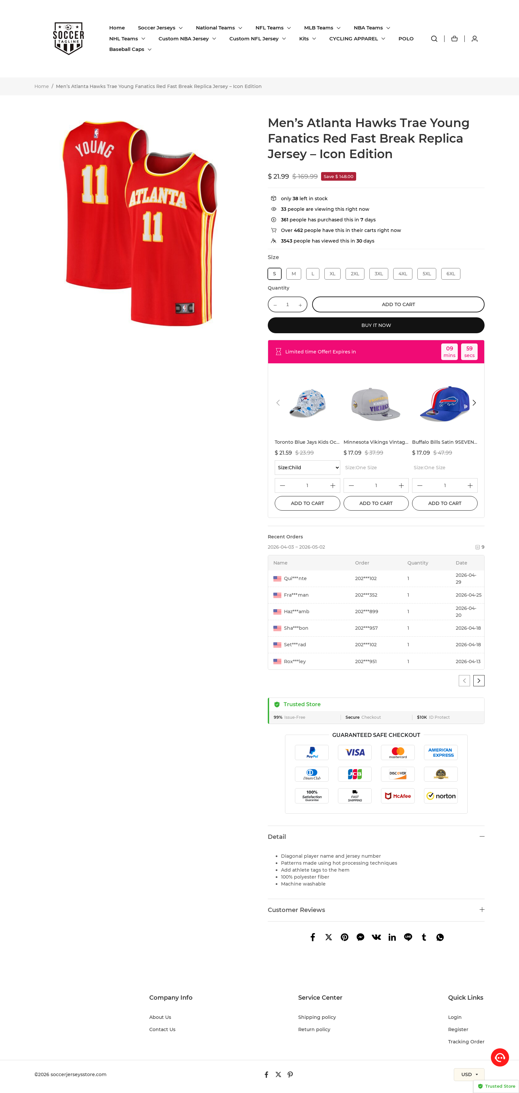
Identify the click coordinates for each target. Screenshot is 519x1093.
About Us (160, 1017)
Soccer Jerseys (156, 27)
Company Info (171, 997)
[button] (278, 402)
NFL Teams (270, 27)
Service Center (320, 997)
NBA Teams (368, 27)
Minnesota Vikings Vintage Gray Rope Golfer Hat (402, 442)
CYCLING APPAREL (353, 38)
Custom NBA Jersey (184, 38)
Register (458, 1029)
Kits (304, 38)
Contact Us (162, 1029)
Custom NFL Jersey (254, 38)
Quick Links (465, 997)
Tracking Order (466, 1042)
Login (455, 1017)
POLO (406, 38)
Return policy (314, 1029)
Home (117, 27)
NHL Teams (123, 38)
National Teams (215, 27)
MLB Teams (318, 27)
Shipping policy (317, 1017)
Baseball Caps (126, 49)
